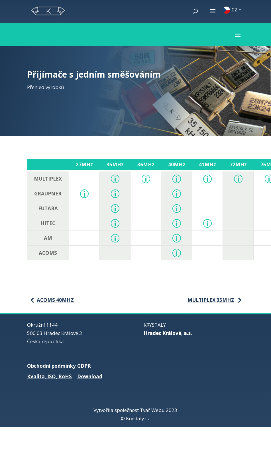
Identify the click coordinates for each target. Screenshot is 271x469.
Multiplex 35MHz (211, 300)
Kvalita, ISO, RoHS (49, 376)
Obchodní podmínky (51, 366)
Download (89, 376)
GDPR (84, 366)
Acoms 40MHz (55, 300)
